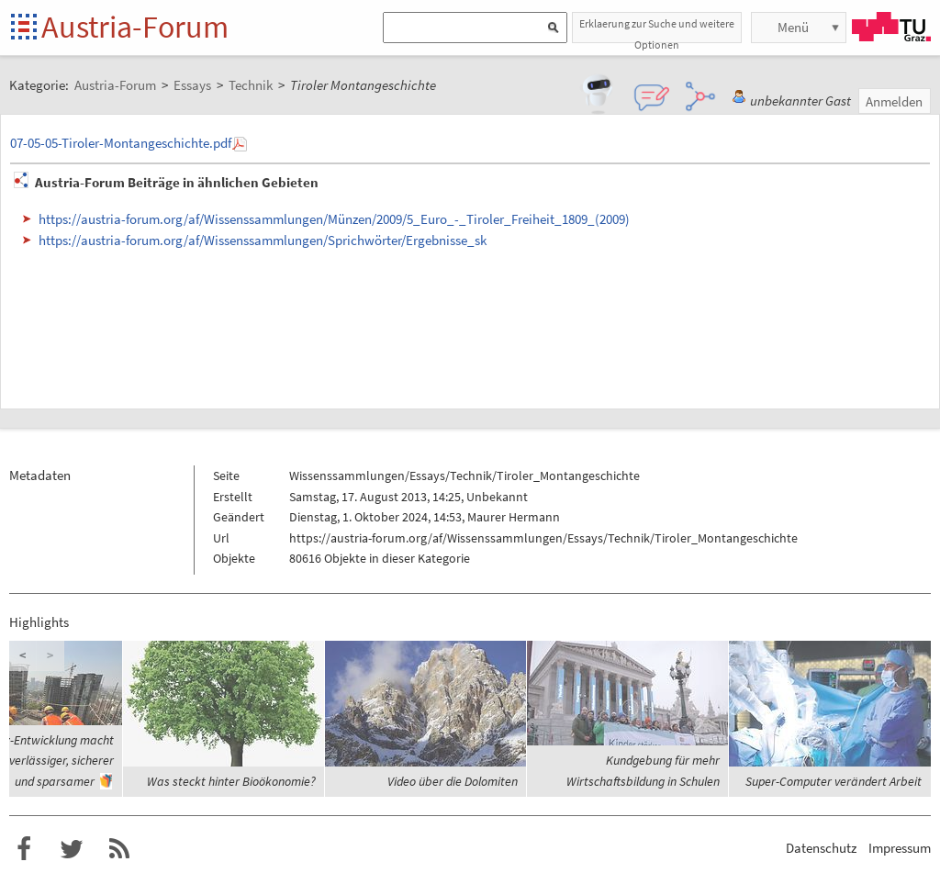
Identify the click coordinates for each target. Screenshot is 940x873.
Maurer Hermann (513, 517)
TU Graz (891, 26)
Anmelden (894, 101)
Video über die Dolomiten (452, 781)
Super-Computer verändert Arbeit (833, 781)
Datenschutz (821, 847)
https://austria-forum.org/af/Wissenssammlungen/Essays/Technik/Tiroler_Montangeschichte (543, 538)
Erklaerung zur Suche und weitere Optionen (656, 30)
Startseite (25, 28)
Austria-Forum (135, 26)
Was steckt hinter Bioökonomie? (231, 781)
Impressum (899, 847)
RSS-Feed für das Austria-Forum (119, 849)
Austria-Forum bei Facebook (24, 849)
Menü (793, 27)
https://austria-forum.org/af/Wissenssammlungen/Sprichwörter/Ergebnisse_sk (263, 240)
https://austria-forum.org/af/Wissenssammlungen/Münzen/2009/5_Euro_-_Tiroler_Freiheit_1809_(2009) (334, 219)
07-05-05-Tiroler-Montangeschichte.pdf (120, 142)
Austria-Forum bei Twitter (71, 849)
